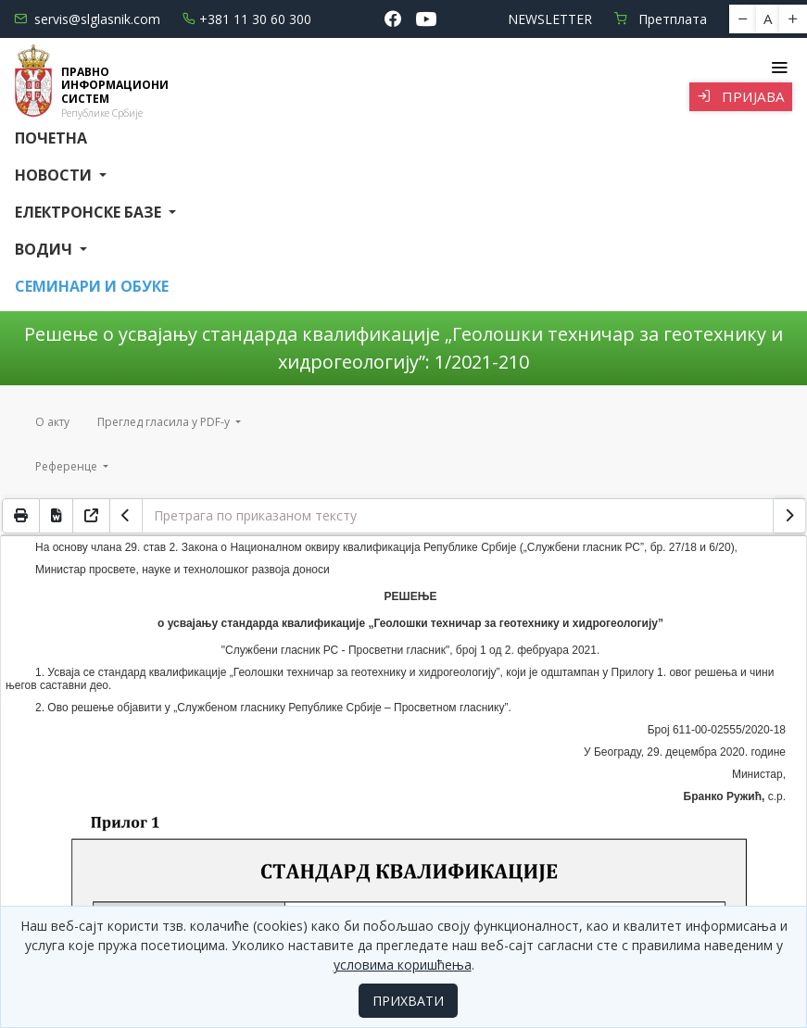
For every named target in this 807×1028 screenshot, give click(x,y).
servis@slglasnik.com (87, 19)
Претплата (660, 19)
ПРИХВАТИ (408, 1000)
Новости (55, 175)
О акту (52, 422)
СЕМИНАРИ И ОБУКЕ (92, 286)
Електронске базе (90, 212)
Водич (45, 249)
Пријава (741, 96)
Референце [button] (67, 466)
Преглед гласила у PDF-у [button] (165, 422)
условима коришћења (403, 964)
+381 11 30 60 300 (247, 19)
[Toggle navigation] (778, 67)
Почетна (51, 138)
